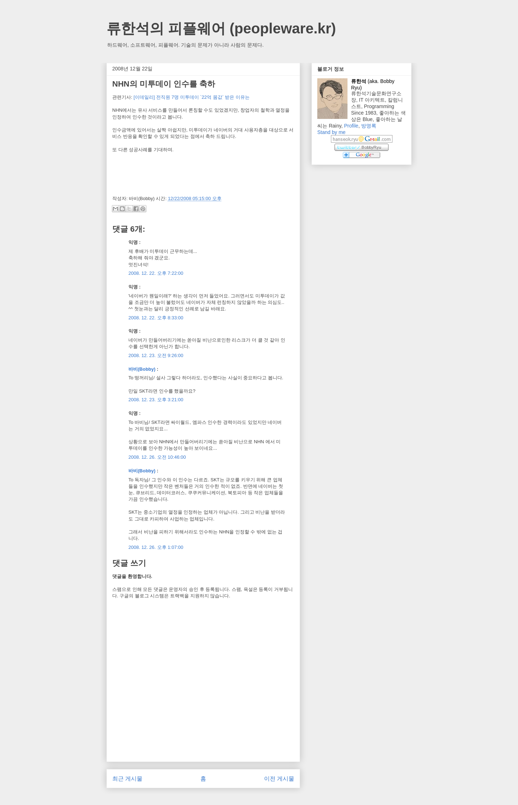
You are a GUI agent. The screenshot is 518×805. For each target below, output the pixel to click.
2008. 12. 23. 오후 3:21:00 (155, 399)
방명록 (368, 126)
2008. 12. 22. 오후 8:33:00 (155, 317)
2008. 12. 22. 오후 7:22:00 (155, 273)
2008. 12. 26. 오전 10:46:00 (157, 457)
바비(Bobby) (141, 369)
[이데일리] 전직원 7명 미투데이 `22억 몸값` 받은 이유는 (191, 97)
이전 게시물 (279, 779)
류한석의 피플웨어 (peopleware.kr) (221, 28)
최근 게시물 (127, 779)
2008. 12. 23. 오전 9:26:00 (155, 355)
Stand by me (331, 132)
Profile (351, 126)
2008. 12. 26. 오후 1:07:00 (155, 547)
